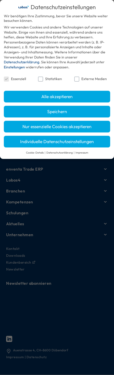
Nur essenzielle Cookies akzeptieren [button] (57, 126)
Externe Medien (90, 79)
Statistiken (50, 79)
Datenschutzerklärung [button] (59, 152)
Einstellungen (14, 67)
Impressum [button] (81, 152)
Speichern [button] (57, 111)
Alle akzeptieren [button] (57, 96)
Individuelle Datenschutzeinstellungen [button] (57, 141)
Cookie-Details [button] (35, 152)
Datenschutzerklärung (21, 62)
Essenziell (15, 79)
